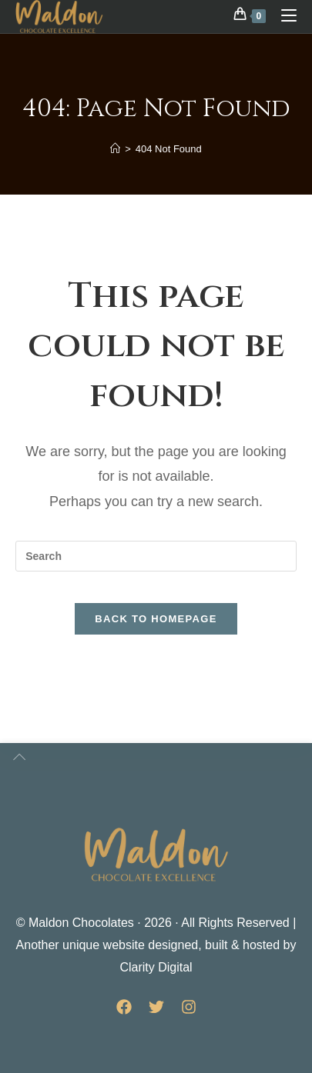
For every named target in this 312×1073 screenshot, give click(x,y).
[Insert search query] (156, 556)
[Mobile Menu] (283, 15)
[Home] (115, 149)
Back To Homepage (155, 619)
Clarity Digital (155, 967)
